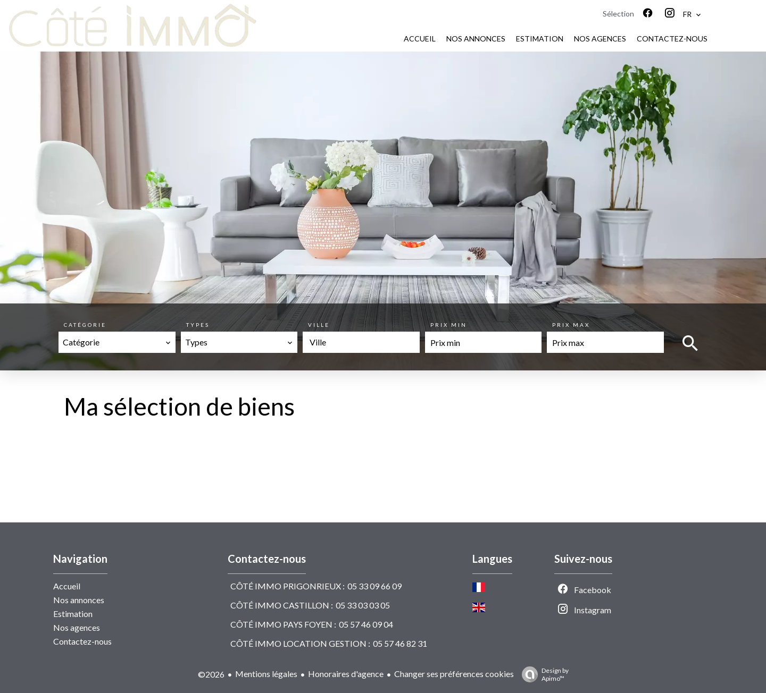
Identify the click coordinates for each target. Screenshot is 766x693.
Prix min (448, 325)
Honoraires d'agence (346, 674)
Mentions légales (266, 674)
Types (198, 325)
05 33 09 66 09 (374, 586)
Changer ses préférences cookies (454, 674)
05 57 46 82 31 (400, 643)
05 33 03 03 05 (363, 605)
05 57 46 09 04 (366, 624)
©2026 (211, 674)
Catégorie (85, 325)
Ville (319, 325)
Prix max (571, 325)
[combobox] (117, 342)
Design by (543, 674)
